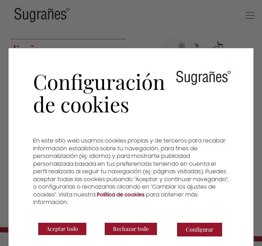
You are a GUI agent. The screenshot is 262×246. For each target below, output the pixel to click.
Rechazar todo (131, 228)
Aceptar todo (62, 228)
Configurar (199, 229)
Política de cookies (121, 195)
